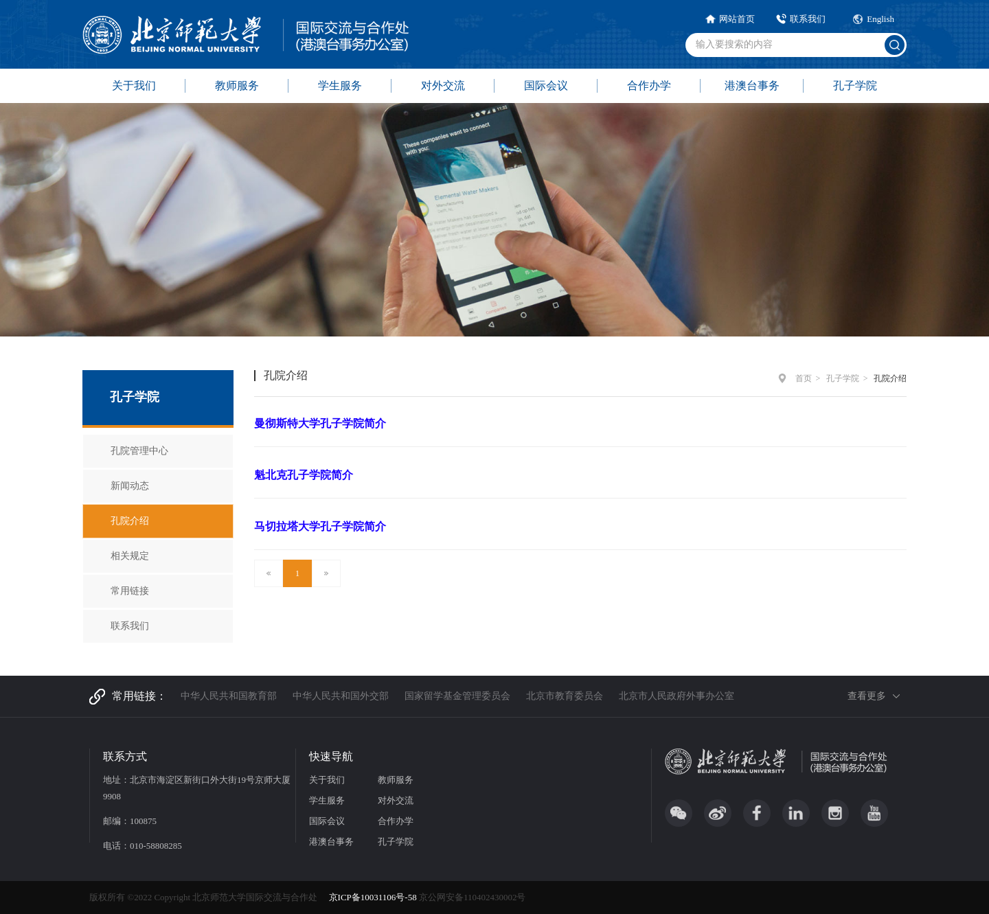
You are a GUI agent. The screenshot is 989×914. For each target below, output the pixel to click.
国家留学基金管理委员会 (457, 696)
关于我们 (134, 85)
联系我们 (808, 19)
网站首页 (737, 19)
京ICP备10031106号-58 (374, 897)
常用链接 (130, 591)
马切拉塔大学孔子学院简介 (320, 526)
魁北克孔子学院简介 (303, 475)
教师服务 (237, 85)
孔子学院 (855, 85)
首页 (803, 378)
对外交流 (443, 85)
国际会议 (546, 85)
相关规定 (130, 556)
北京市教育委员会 (564, 696)
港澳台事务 (752, 85)
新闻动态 (130, 486)
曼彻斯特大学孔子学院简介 (320, 423)
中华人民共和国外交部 (341, 696)
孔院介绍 (130, 521)
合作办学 (649, 85)
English (880, 19)
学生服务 (340, 85)
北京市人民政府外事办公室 (676, 696)
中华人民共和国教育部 (229, 696)
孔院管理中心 (139, 451)
